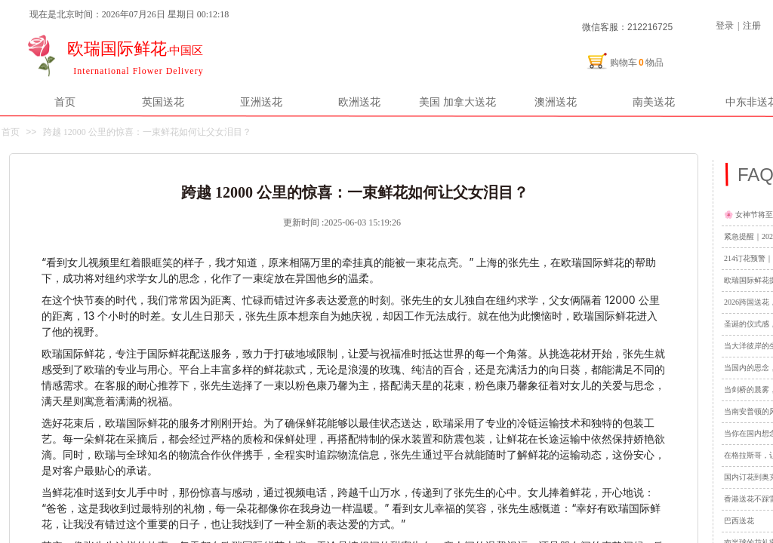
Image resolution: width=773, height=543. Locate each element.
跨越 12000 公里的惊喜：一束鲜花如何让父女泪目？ (147, 132)
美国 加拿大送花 (457, 102)
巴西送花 (739, 521)
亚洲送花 (261, 102)
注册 (752, 25)
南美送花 (654, 102)
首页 (64, 102)
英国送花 (163, 102)
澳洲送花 (555, 102)
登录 (725, 25)
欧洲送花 (359, 102)
